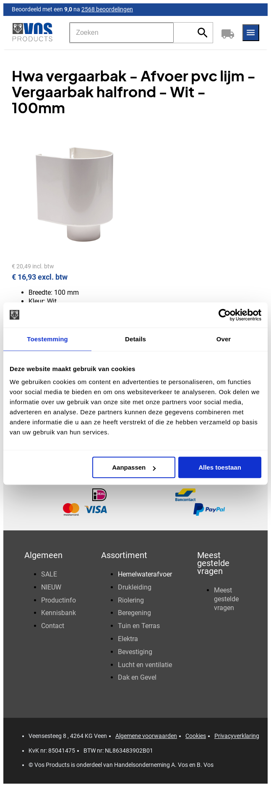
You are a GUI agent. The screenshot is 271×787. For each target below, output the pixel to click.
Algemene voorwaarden (146, 735)
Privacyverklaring (236, 735)
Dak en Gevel (137, 677)
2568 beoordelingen (107, 9)
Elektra (128, 639)
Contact (52, 626)
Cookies (195, 735)
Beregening (134, 613)
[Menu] (250, 32)
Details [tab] (135, 339)
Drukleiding (134, 587)
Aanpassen (134, 467)
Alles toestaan (219, 467)
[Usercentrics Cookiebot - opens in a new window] (224, 315)
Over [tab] (223, 339)
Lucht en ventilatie (145, 665)
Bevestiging (135, 652)
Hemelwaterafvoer (145, 574)
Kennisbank (58, 613)
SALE (49, 574)
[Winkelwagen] (227, 32)
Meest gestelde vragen (226, 599)
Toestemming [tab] (47, 339)
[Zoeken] (122, 33)
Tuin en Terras (139, 626)
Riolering (131, 600)
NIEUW (51, 587)
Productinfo (58, 600)
